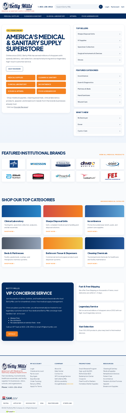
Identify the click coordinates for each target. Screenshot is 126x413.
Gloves (80, 60)
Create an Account (37, 371)
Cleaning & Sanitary (33, 16)
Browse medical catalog (112, 201)
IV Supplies (82, 40)
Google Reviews (64, 384)
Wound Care (82, 102)
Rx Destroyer (83, 118)
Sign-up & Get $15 (85, 371)
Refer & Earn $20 (85, 374)
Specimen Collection (86, 47)
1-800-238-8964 (45, 7)
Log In (107, 7)
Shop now (9, 231)
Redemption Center (86, 376)
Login (32, 369)
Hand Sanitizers (84, 95)
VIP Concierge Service (63, 376)
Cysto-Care (82, 131)
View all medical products (111, 154)
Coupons (82, 379)
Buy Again (33, 376)
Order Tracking (35, 381)
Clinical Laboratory (56, 16)
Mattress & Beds (84, 89)
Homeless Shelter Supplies (88, 384)
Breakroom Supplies (110, 386)
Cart (122, 7)
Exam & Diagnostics (85, 82)
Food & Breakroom (90, 16)
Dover (80, 124)
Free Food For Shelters (87, 381)
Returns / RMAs (35, 384)
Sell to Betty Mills (61, 379)
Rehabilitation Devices (111, 374)
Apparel (73, 16)
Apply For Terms (36, 386)
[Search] (101, 7)
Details (12, 334)
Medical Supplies (11, 16)
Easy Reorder (14, 69)
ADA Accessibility (61, 381)
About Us (58, 369)
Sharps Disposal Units (86, 34)
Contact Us (59, 374)
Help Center (59, 371)
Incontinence (83, 76)
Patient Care (107, 376)
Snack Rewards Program (88, 369)
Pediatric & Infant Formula (112, 381)
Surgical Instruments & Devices (90, 53)
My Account (115, 7)
